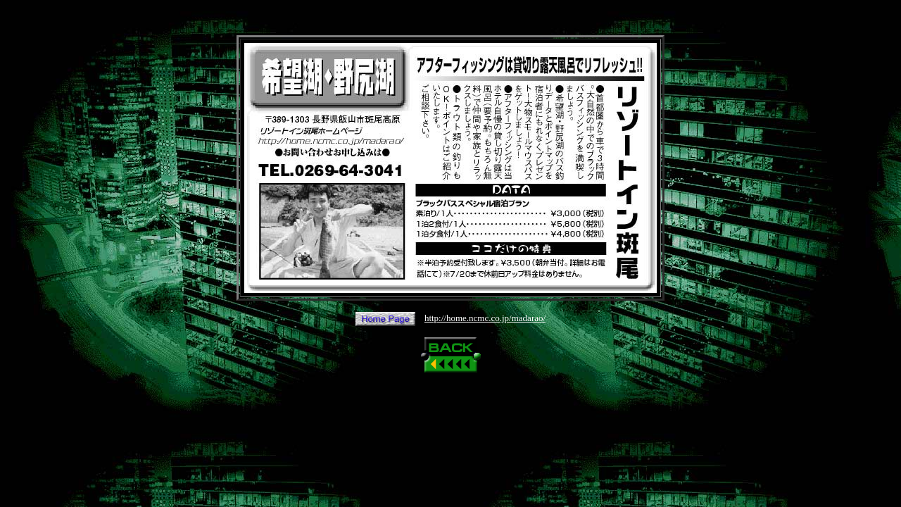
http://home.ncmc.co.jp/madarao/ (485, 318)
